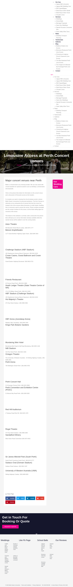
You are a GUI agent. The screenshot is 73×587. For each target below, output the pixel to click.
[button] (61, 75)
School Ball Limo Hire (51, 546)
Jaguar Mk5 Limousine (62, 4)
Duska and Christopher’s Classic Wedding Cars (16, 546)
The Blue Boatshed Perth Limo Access (63, 61)
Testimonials (59, 39)
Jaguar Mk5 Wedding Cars (63, 6)
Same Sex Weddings (62, 25)
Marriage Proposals (61, 23)
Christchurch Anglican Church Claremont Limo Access (62, 56)
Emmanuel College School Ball (44, 564)
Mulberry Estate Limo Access (62, 47)
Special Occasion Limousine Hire (64, 28)
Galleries (58, 41)
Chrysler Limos (60, 14)
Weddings (59, 19)
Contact (58, 71)
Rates (57, 33)
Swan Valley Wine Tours (63, 31)
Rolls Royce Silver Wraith (63, 10)
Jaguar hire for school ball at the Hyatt (43, 547)
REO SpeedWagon (61, 8)
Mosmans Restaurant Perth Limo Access (63, 51)
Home (19, 165)
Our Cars (58, 2)
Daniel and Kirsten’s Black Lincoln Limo (7, 570)
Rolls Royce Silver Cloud (63, 12)
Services (58, 17)
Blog (57, 44)
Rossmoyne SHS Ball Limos (44, 556)
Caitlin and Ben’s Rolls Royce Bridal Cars (6, 548)
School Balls (59, 21)
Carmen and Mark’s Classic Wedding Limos (7, 559)
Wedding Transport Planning (61, 36)
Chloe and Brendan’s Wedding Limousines (16, 558)
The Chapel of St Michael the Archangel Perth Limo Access (63, 67)
